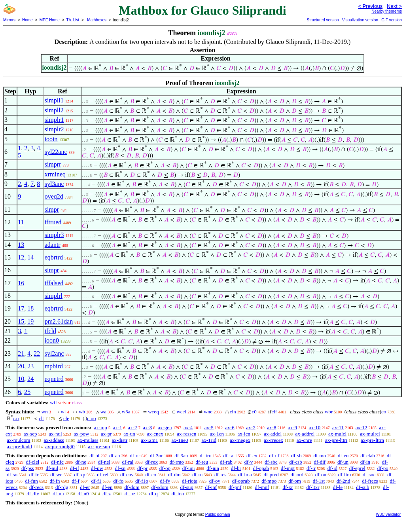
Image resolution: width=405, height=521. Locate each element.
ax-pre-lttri (336, 440)
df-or (135, 455)
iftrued (53, 222)
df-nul (51, 468)
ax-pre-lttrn (372, 440)
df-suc (369, 474)
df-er (85, 487)
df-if (74, 468)
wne (208, 412)
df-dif (320, 462)
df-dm (174, 474)
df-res (220, 474)
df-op (164, 468)
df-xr (287, 487)
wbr (329, 412)
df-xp (79, 474)
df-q (153, 493)
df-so (12, 474)
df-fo (118, 481)
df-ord (297, 474)
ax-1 (117, 427)
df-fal (229, 455)
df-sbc (271, 462)
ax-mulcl (337, 434)
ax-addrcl (304, 434)
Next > (394, 6)
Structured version (323, 20)
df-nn (58, 493)
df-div (32, 493)
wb (82, 412)
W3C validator (388, 514)
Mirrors (9, 20)
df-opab (261, 468)
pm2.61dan (59, 321)
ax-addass (54, 440)
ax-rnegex (240, 440)
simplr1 (54, 119)
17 (21, 308)
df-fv (165, 481)
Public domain (217, 514)
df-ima (245, 474)
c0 (254, 412)
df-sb (296, 455)
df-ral (128, 462)
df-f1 (96, 481)
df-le (338, 487)
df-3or (156, 455)
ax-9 (292, 427)
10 (21, 378)
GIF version (391, 20)
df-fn (55, 481)
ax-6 (230, 427)
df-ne (81, 462)
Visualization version (360, 20)
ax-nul (55, 434)
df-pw (97, 468)
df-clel (32, 462)
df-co (151, 474)
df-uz (130, 493)
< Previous (370, 6)
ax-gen (165, 427)
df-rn (197, 474)
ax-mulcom (18, 440)
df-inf (211, 487)
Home (27, 20)
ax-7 (250, 427)
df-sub (362, 487)
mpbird (54, 366)
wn (45, 412)
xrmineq (55, 174)
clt (41, 418)
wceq (153, 412)
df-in (365, 462)
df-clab (367, 455)
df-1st (319, 481)
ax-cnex (155, 434)
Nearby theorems (386, 11)
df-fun (31, 481)
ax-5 (209, 427)
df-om (294, 481)
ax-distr (120, 440)
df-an (114, 455)
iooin (51, 139)
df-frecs (370, 481)
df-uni (188, 468)
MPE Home (50, 20)
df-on (320, 474)
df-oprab (241, 481)
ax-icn (243, 434)
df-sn (120, 468)
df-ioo (177, 493)
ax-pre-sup (99, 446)
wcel (181, 412)
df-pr (142, 468)
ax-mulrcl (370, 434)
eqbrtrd (54, 257)
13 (21, 244)
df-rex (151, 462)
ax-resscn (186, 434)
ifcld (50, 331)
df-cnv (127, 474)
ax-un (129, 434)
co (383, 412)
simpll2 (54, 110)
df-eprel (357, 468)
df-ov (214, 481)
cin (233, 412)
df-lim (344, 474)
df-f (75, 481)
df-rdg (61, 487)
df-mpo (268, 481)
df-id (332, 468)
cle (66, 418)
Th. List (72, 20)
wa (103, 412)
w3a (126, 412)
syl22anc (56, 151)
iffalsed (54, 283)
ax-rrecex (273, 440)
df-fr (34, 474)
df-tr (311, 468)
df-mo (319, 455)
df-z (106, 493)
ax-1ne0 (180, 440)
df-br (236, 468)
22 (37, 353)
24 (30, 378)
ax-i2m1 (149, 440)
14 (30, 257)
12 (21, 257)
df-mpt (288, 468)
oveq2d (54, 196)
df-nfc (57, 462)
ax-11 (338, 427)
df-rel (102, 474)
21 (21, 353)
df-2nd (343, 481)
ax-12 (361, 427)
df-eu (343, 455)
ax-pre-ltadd (19, 446)
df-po (382, 468)
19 (30, 321)
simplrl (53, 295)
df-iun (212, 468)
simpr (52, 209)
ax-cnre (304, 440)
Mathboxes (96, 20)
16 (21, 283)
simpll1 (54, 100)
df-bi (94, 455)
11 (21, 222)
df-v (248, 462)
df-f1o (141, 481)
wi (63, 412)
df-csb (295, 462)
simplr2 (54, 129)
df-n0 (83, 493)
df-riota (189, 481)
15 (21, 321)
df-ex (251, 455)
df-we (56, 474)
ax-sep (30, 434)
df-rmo (177, 462)
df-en (107, 487)
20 (21, 366)
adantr (53, 244)
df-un (342, 462)
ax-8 (271, 427)
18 (30, 308)
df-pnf (235, 487)
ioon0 (52, 340)
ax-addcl (273, 434)
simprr (53, 164)
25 (27, 391)
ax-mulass (88, 440)
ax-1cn (217, 434)
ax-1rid (208, 440)
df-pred (271, 474)
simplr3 (54, 234)
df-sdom (159, 487)
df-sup (186, 487)
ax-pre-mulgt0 (59, 446)
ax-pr (106, 434)
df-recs (36, 487)
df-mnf (262, 487)
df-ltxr (312, 487)
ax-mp (100, 427)
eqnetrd (54, 378)
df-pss (27, 468)
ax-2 (132, 427)
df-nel (104, 462)
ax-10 (315, 427)
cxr (16, 418)
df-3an (181, 455)
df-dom (131, 487)
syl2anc (54, 353)
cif (274, 412)
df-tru (206, 455)
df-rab (226, 462)
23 (30, 366)
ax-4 (188, 427)
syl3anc (54, 183)
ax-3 (147, 427)
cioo (91, 418)
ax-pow (81, 434)
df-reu (202, 462)
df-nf (274, 455)
